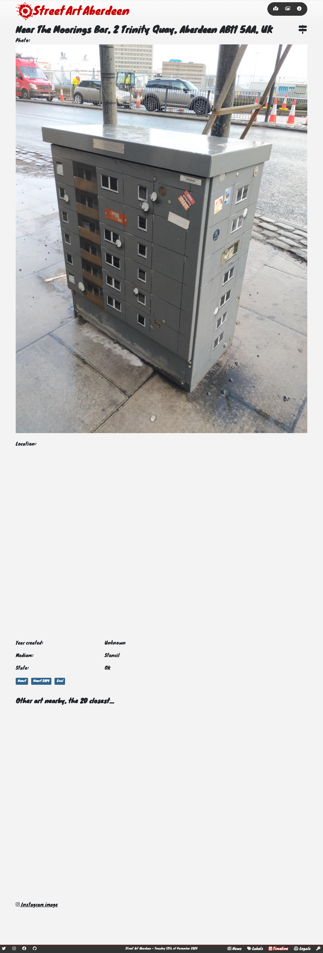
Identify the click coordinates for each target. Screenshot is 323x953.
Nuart (22, 681)
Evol (60, 681)
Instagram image (37, 905)
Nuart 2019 (41, 681)
